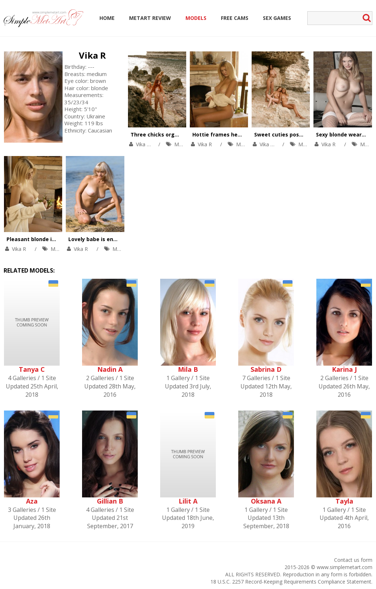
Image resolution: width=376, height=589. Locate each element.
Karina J (344, 369)
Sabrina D (266, 369)
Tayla (344, 501)
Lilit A (188, 501)
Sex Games (277, 17)
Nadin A (110, 369)
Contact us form (353, 559)
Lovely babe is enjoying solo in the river (119, 239)
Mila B (188, 369)
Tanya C (32, 369)
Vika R (92, 55)
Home (107, 17)
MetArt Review (150, 17)
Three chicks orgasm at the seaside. (179, 134)
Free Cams (234, 17)
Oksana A (266, 501)
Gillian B (110, 501)
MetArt (182, 144)
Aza (32, 501)
